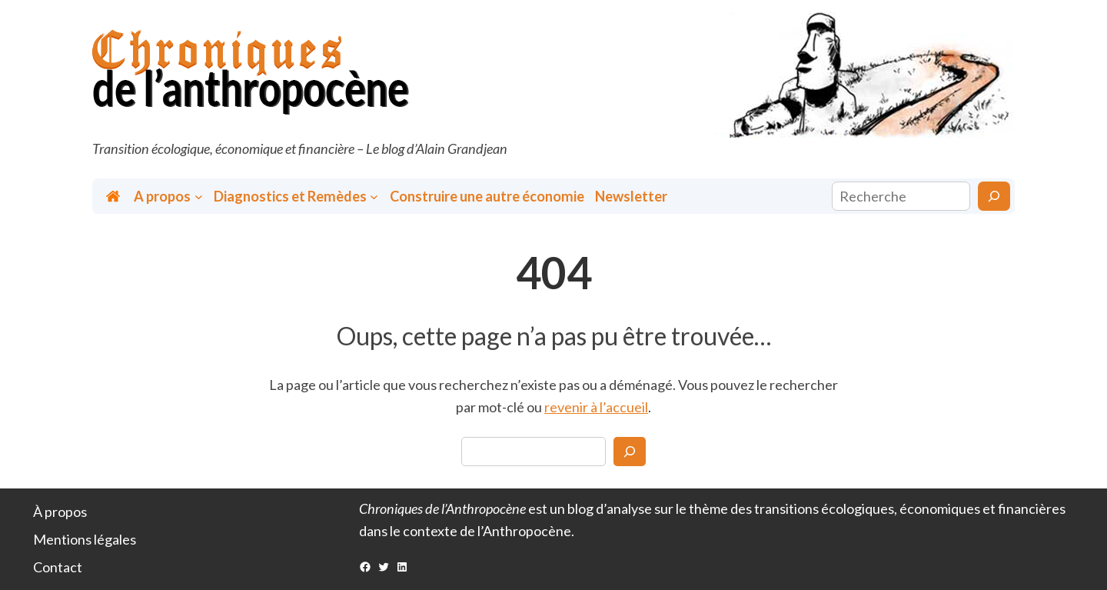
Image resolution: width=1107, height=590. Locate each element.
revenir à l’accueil (596, 406)
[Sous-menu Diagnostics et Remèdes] (374, 196)
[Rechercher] (994, 196)
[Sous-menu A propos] (198, 196)
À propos (60, 511)
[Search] (629, 451)
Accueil (114, 196)
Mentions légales (84, 539)
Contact (57, 566)
